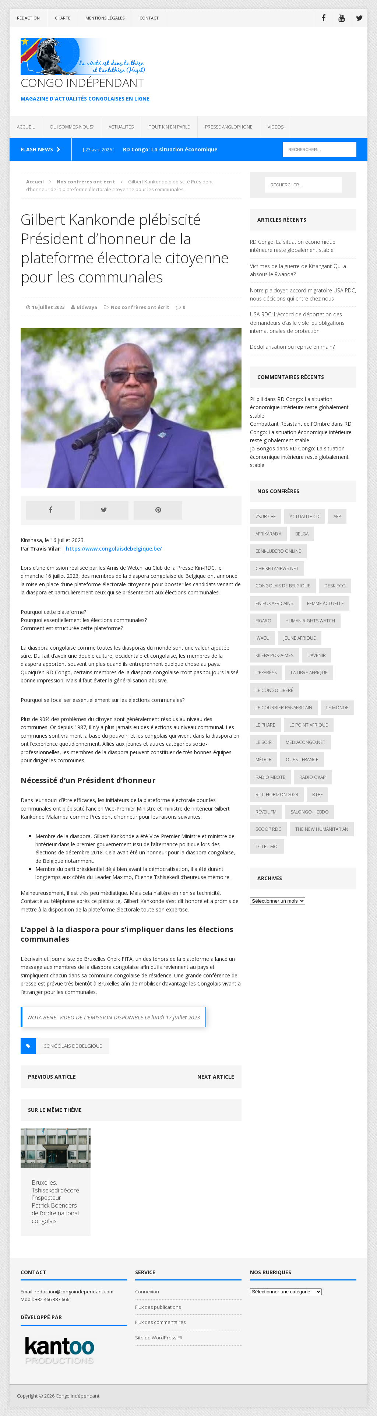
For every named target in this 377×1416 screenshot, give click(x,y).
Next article (215, 1076)
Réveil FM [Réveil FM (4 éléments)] (266, 812)
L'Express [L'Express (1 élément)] (266, 673)
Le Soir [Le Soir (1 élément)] (264, 742)
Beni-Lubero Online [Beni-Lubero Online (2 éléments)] (278, 551)
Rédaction (28, 18)
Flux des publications (158, 1307)
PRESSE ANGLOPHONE (229, 127)
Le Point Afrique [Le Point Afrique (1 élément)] (308, 725)
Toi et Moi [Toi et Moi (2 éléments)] (267, 846)
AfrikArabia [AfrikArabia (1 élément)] (268, 534)
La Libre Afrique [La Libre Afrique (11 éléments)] (309, 673)
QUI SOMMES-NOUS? (72, 127)
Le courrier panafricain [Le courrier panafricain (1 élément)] (284, 708)
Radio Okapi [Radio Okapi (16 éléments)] (313, 777)
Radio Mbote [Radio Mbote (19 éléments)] (270, 777)
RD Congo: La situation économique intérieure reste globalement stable (292, 245)
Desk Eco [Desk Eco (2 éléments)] (335, 586)
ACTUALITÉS (121, 127)
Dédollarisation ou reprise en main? (292, 346)
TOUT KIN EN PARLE (169, 127)
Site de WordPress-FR (159, 1337)
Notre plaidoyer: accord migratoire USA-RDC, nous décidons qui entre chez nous (303, 294)
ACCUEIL (26, 127)
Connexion (147, 1291)
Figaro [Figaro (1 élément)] (263, 621)
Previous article (52, 1076)
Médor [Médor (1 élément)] (264, 759)
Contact (149, 18)
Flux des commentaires (160, 1322)
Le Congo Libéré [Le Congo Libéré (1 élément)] (274, 690)
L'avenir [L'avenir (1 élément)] (316, 655)
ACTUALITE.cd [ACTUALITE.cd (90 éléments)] (305, 516)
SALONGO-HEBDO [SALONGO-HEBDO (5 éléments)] (309, 812)
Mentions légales (104, 18)
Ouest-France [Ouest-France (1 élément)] (302, 759)
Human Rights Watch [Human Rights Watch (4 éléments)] (310, 621)
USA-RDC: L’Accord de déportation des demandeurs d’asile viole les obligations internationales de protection (297, 322)
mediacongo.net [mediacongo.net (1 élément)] (305, 742)
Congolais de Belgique (72, 1046)
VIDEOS (275, 127)
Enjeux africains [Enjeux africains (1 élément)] (274, 603)
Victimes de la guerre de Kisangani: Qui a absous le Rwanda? (298, 270)
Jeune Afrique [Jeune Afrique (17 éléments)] (299, 638)
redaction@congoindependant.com (74, 1291)
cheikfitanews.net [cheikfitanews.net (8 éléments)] (277, 568)
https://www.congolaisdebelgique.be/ (114, 548)
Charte (62, 18)
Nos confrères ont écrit (140, 307)
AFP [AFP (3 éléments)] (337, 516)
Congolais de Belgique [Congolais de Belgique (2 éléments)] (283, 586)
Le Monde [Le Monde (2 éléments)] (337, 708)
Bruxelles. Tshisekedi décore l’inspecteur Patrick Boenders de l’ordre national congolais (55, 1201)
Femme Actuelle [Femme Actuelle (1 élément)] (325, 603)
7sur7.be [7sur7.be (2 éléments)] (266, 516)
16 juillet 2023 (48, 307)
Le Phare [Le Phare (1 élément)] (265, 725)
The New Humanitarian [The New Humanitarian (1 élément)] (321, 829)
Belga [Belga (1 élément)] (302, 534)
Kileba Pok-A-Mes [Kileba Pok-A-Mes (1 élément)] (274, 655)
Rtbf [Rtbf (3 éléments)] (317, 794)
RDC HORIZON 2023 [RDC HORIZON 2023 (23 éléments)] (277, 794)
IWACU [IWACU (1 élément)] (262, 638)
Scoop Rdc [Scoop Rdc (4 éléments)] (268, 829)
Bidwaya (87, 307)
